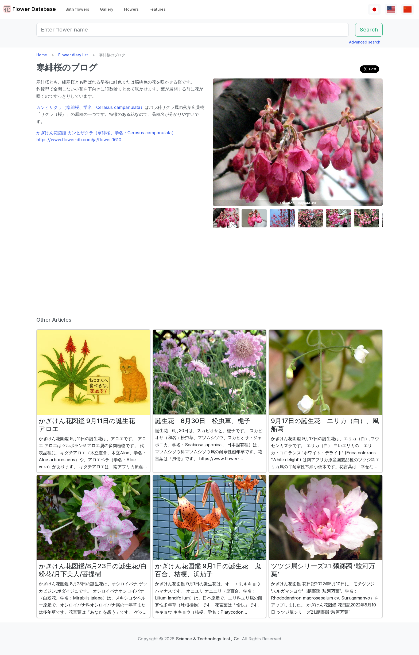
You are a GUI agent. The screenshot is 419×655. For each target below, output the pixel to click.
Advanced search (364, 42)
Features (157, 9)
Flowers (131, 9)
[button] (226, 218)
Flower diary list (73, 55)
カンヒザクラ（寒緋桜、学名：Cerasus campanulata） (90, 107)
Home (41, 55)
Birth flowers (77, 9)
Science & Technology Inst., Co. (208, 638)
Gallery (106, 9)
